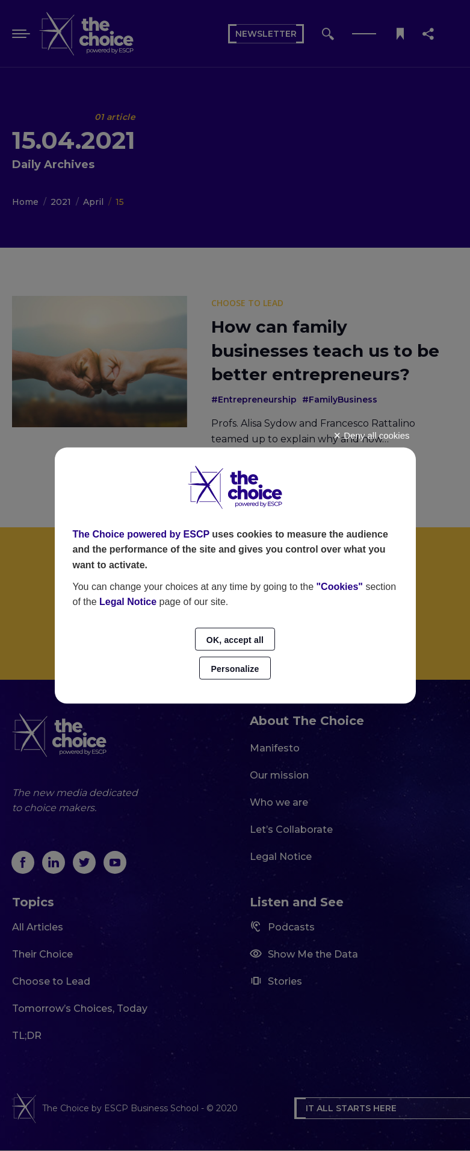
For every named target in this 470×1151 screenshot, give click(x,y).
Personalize (235, 668)
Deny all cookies (371, 435)
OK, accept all (235, 639)
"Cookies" (340, 586)
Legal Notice (127, 602)
